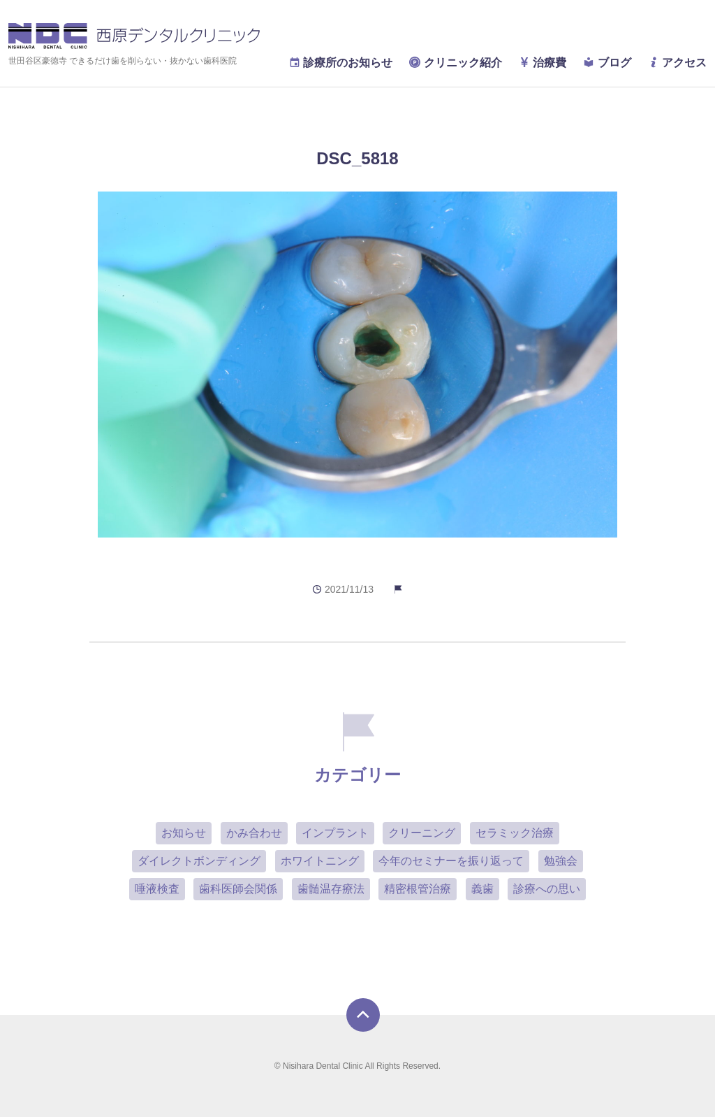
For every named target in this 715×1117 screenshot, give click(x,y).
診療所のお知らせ (340, 63)
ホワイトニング (320, 861)
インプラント (335, 833)
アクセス (677, 63)
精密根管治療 (417, 889)
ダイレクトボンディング (199, 861)
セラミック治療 (515, 833)
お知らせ (183, 833)
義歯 (482, 889)
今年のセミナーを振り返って (451, 861)
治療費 (542, 63)
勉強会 (560, 861)
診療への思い (546, 889)
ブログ (607, 63)
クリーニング (421, 833)
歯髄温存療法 (330, 889)
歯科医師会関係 (238, 889)
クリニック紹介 (455, 63)
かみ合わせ (254, 833)
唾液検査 (157, 889)
